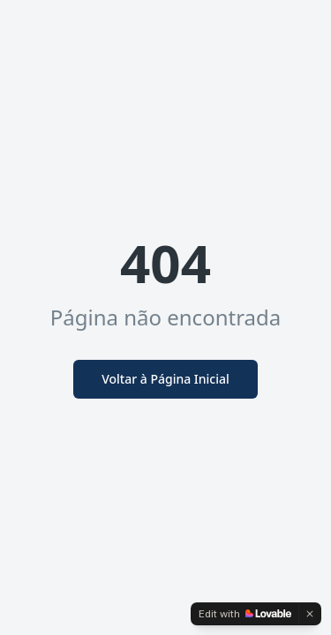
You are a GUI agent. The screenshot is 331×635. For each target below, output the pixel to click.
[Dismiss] (309, 613)
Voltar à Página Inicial (165, 378)
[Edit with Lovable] (245, 613)
